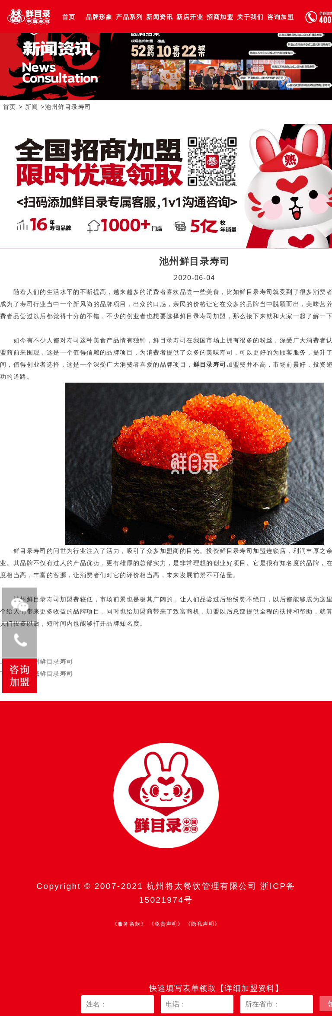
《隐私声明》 (202, 924)
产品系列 (129, 16)
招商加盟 (220, 16)
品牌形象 (99, 16)
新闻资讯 (159, 16)
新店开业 (189, 16)
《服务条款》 (129, 924)
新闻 (31, 106)
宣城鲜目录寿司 (50, 673)
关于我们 (250, 16)
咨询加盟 (280, 16)
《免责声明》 (166, 924)
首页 (69, 16)
